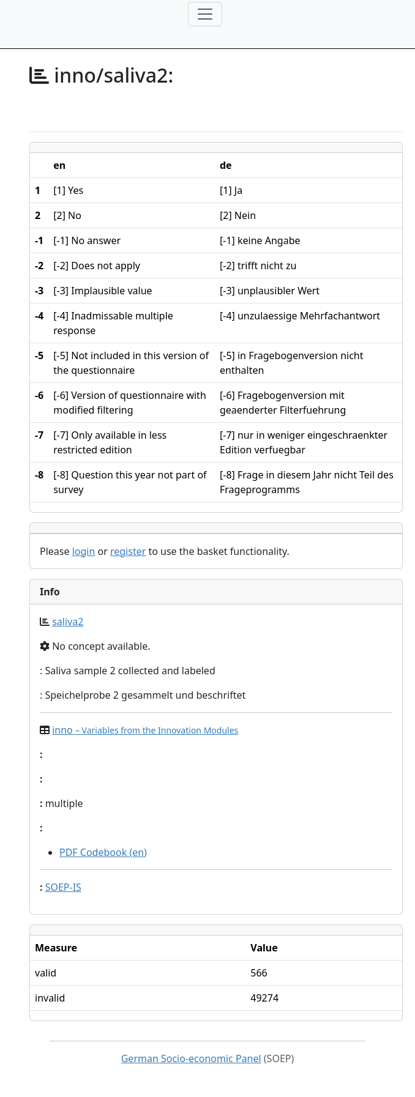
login (83, 551)
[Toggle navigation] (205, 14)
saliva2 (67, 621)
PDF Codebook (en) (103, 852)
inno (145, 730)
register (128, 551)
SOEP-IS (63, 887)
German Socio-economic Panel (191, 1058)
